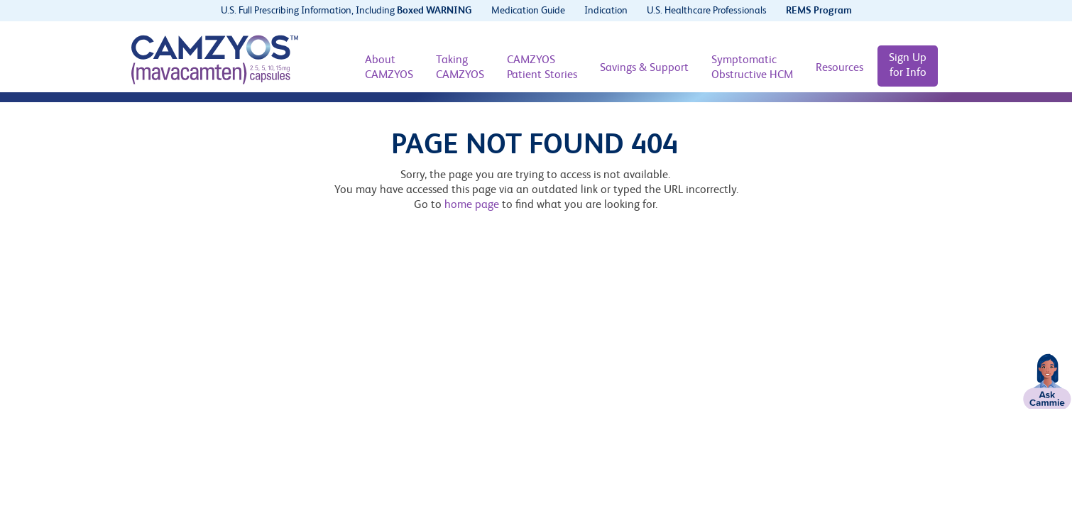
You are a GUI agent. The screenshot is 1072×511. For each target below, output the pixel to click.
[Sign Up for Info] (907, 66)
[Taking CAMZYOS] (460, 68)
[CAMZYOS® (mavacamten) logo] (214, 59)
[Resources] (839, 68)
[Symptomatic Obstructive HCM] (752, 68)
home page (471, 205)
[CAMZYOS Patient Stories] (542, 68)
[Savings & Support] (644, 68)
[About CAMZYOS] (389, 68)
